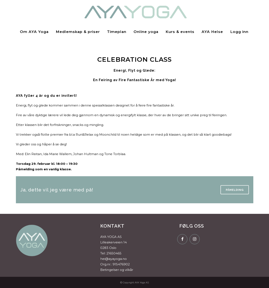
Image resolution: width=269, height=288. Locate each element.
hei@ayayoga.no (113, 259)
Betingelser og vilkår (116, 270)
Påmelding (235, 189)
